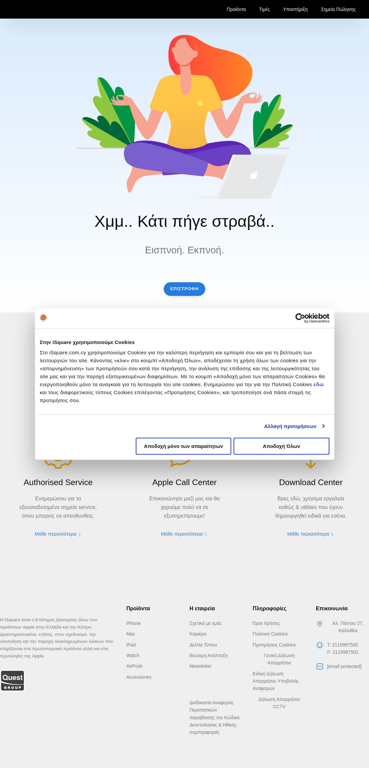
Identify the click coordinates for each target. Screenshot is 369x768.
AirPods (134, 666)
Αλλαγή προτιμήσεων (290, 426)
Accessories (138, 676)
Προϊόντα (236, 9)
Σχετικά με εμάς (205, 623)
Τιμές (264, 9)
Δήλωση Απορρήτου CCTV (279, 703)
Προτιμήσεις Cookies (274, 644)
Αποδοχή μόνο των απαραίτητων (183, 446)
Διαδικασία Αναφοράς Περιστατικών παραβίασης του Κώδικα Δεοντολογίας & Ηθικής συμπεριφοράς (214, 717)
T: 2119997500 (342, 644)
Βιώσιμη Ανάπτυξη (208, 655)
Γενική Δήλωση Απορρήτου (279, 659)
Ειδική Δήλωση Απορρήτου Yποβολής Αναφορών (276, 681)
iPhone (133, 623)
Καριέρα (197, 634)
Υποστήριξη (295, 9)
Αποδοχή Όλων (281, 446)
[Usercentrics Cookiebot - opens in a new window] (300, 318)
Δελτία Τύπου (203, 644)
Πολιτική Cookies (270, 634)
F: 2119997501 (342, 652)
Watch (132, 655)
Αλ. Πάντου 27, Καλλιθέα (347, 626)
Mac (130, 634)
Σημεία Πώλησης (338, 9)
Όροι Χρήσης (266, 623)
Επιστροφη (184, 288)
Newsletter (200, 666)
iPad (131, 644)
